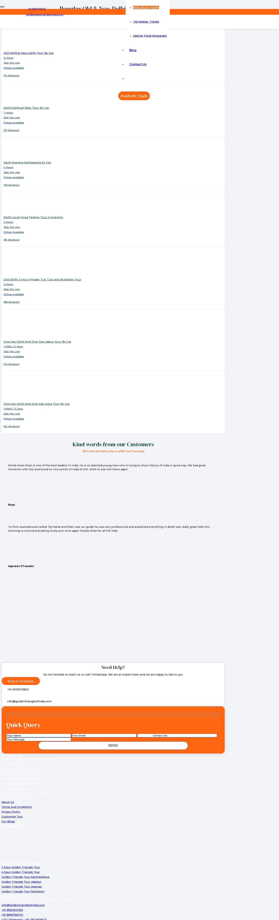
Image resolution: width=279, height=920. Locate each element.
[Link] (73, 35)
